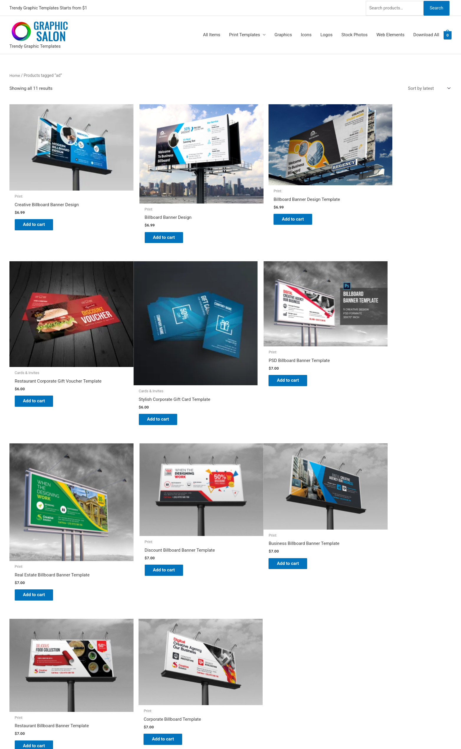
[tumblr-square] (13, 617)
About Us (245, 619)
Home (14, 74)
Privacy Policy (250, 652)
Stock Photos (354, 34)
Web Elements (390, 34)
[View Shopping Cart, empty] (448, 34)
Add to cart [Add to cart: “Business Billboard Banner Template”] (38, 526)
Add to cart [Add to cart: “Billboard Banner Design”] (150, 222)
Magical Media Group (317, 732)
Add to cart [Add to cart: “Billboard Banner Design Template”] (262, 207)
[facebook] (13, 624)
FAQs (241, 627)
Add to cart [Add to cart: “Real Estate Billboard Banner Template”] (262, 388)
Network (260, 732)
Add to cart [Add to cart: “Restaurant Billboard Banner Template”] (150, 532)
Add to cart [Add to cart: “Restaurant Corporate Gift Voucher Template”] (374, 228)
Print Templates (244, 34)
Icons (306, 34)
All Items (211, 34)
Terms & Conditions (255, 660)
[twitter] (13, 609)
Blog (240, 611)
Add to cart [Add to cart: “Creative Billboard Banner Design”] (38, 211)
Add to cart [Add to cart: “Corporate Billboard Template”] (262, 526)
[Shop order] (428, 87)
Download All (426, 34)
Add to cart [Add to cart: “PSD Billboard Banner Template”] (150, 360)
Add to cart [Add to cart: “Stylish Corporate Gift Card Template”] (38, 393)
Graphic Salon (250, 603)
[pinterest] (13, 602)
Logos (326, 34)
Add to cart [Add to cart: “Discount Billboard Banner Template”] (374, 366)
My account (247, 636)
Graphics (283, 34)
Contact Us (247, 644)
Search (436, 7)
